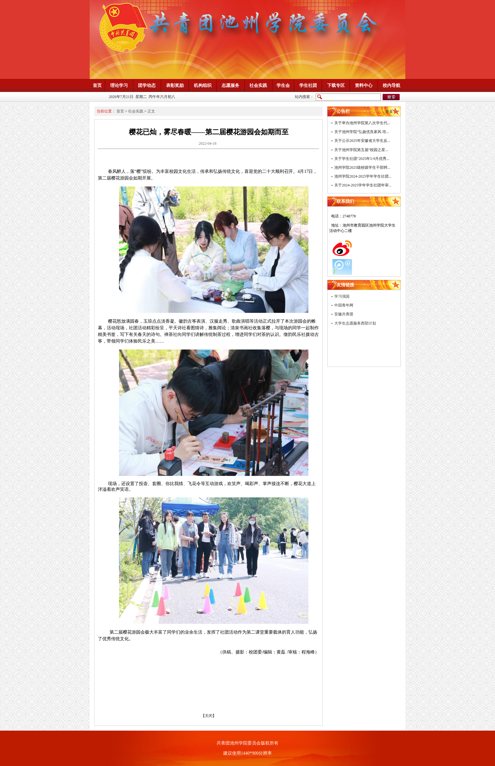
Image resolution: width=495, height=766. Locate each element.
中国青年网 (343, 305)
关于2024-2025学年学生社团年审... (362, 185)
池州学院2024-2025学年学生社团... (362, 176)
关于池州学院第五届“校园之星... (361, 150)
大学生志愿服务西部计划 (355, 323)
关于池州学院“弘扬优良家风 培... (361, 132)
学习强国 (341, 296)
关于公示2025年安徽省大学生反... (362, 140)
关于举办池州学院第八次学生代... (362, 123)
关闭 (208, 716)
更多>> (391, 111)
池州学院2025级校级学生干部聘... (362, 167)
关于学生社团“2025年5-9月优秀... (361, 158)
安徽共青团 (343, 314)
